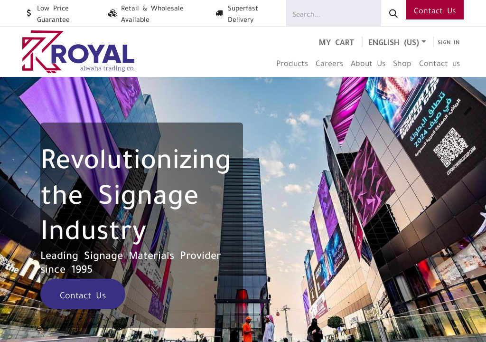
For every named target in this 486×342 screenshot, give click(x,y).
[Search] (393, 13)
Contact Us (435, 9)
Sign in (449, 42)
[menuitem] (292, 62)
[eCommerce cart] (337, 41)
